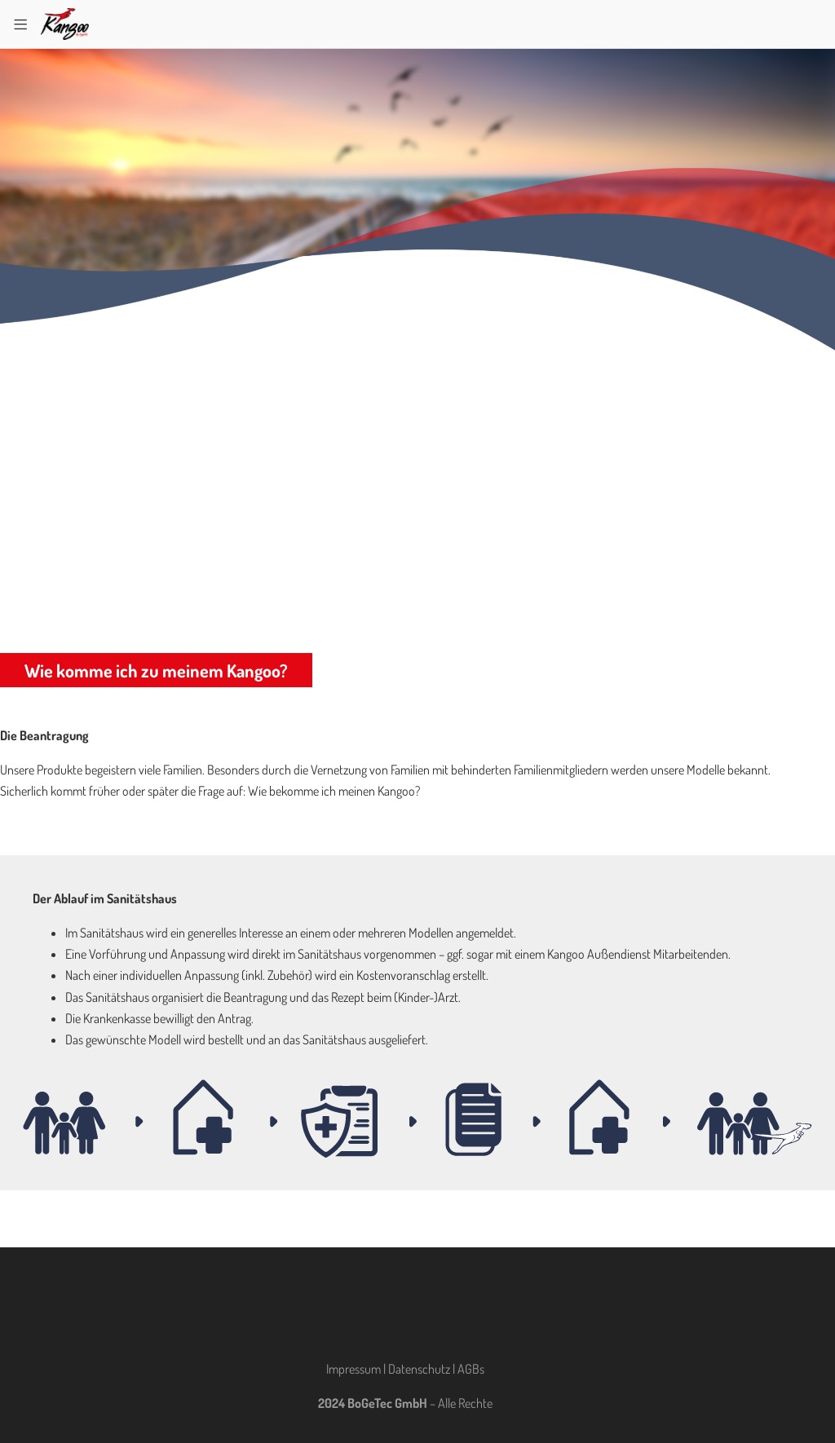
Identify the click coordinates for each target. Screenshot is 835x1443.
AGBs (470, 1369)
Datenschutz (419, 1369)
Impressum (353, 1369)
